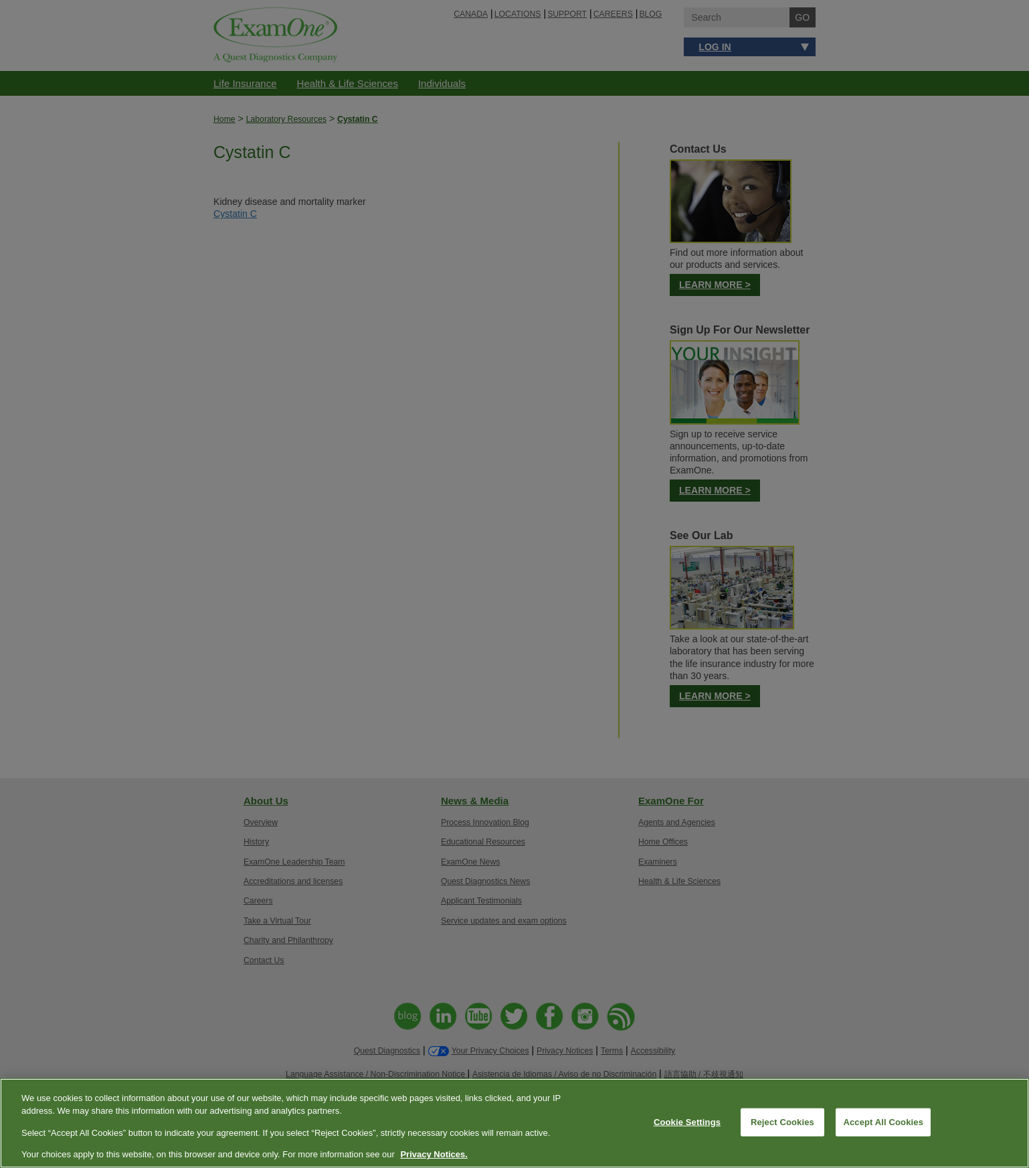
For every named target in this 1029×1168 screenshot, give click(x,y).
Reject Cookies (782, 1122)
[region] (514, 1123)
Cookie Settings (687, 1122)
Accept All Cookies (883, 1122)
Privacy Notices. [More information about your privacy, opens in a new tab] (433, 1154)
